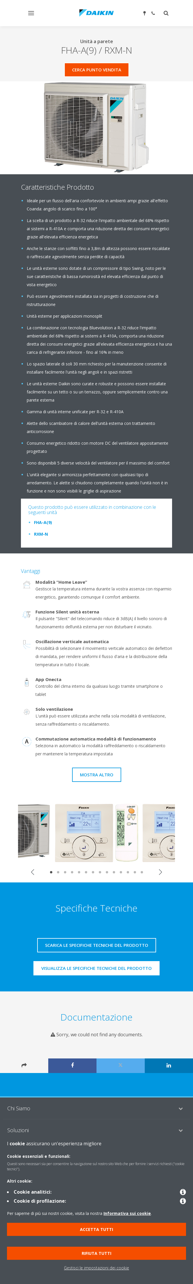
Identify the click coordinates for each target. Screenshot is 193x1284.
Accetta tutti (96, 1229)
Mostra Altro (96, 775)
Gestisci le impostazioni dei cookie (96, 1268)
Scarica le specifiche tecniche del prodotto (96, 945)
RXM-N (41, 534)
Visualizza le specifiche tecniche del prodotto (96, 968)
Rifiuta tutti (96, 1253)
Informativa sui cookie (127, 1213)
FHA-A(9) (43, 522)
